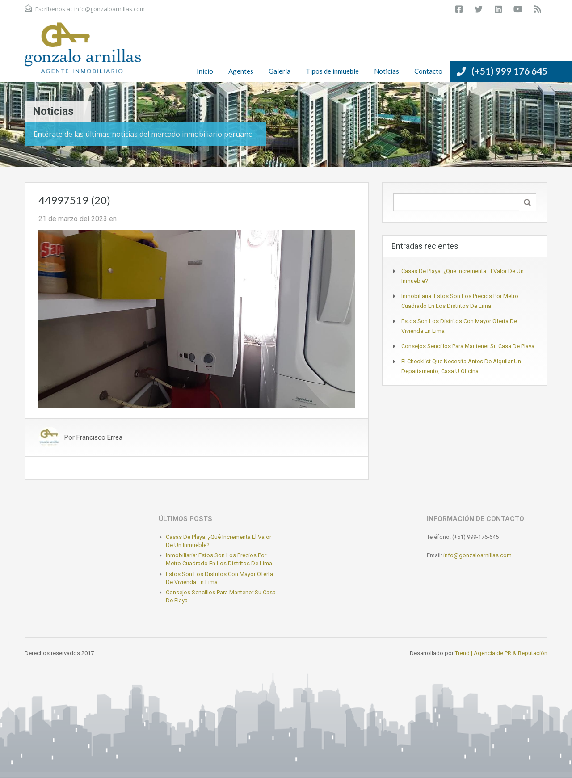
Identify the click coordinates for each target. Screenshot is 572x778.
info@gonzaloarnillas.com (109, 9)
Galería (279, 71)
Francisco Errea (99, 437)
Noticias (386, 71)
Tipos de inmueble (332, 71)
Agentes (240, 71)
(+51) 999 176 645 (509, 70)
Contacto (428, 71)
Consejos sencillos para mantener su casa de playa (467, 346)
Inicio (205, 71)
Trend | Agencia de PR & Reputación (501, 653)
